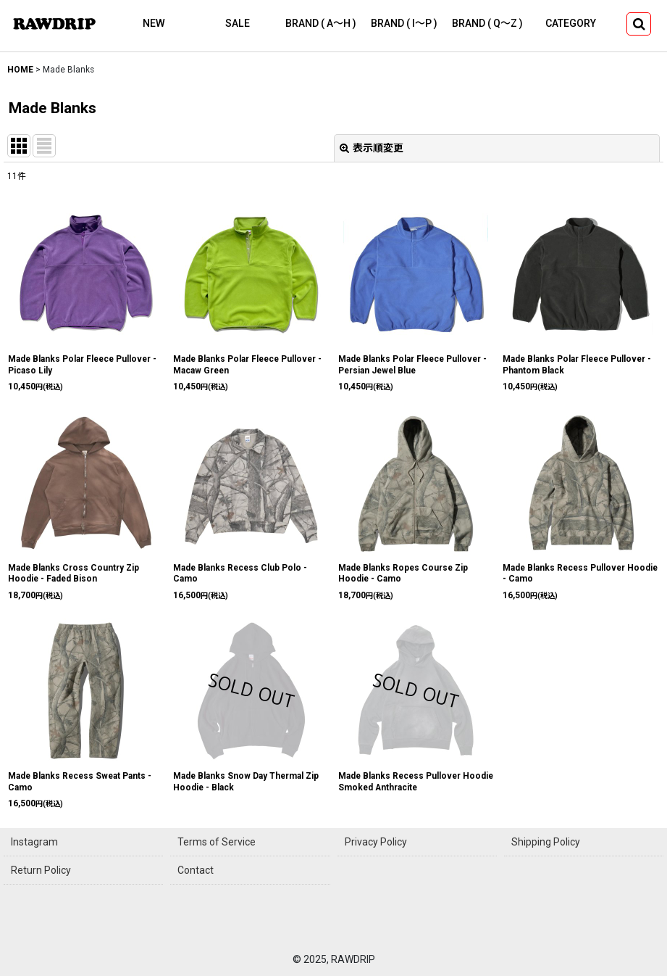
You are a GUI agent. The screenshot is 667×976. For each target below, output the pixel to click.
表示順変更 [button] (371, 148)
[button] (638, 24)
